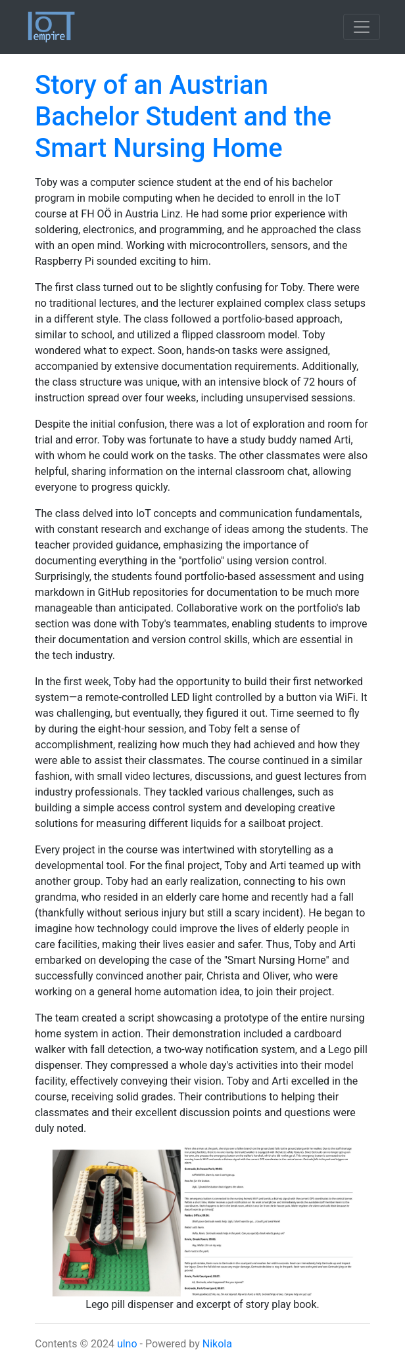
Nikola (217, 1344)
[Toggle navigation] (361, 27)
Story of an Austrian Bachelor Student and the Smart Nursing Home (183, 117)
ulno (127, 1344)
